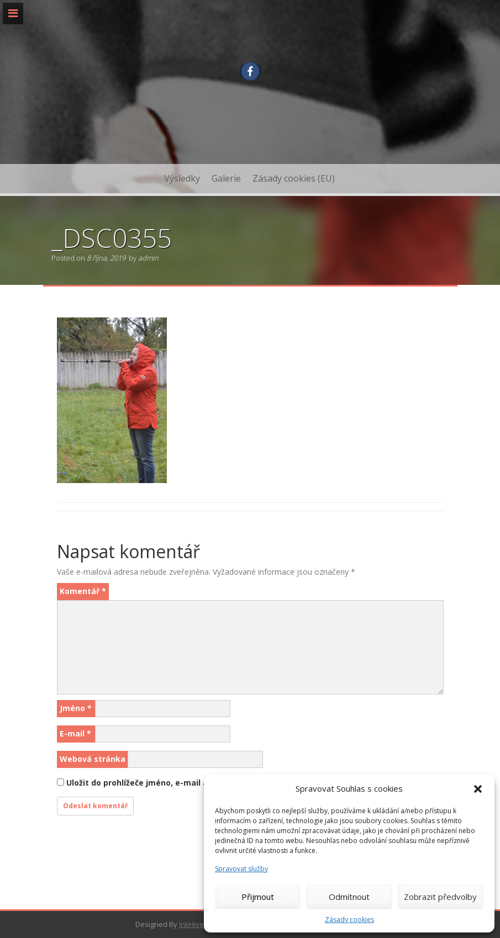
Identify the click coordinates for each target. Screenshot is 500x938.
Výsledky (182, 178)
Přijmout (257, 896)
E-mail (75, 733)
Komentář (83, 591)
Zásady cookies (349, 919)
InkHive (191, 924)
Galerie (226, 178)
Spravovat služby (241, 868)
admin (148, 258)
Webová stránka (92, 759)
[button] (477, 788)
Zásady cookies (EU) (293, 178)
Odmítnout (349, 896)
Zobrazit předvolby (440, 896)
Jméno (76, 708)
